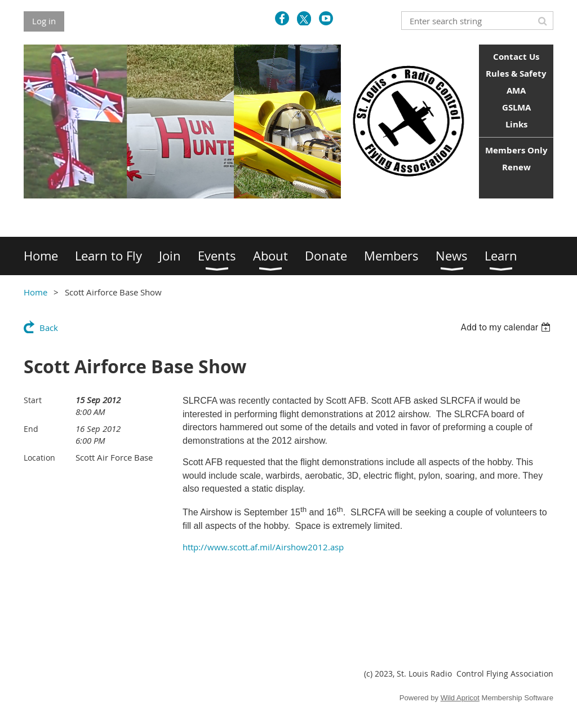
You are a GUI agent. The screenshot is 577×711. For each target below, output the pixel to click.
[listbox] (506, 327)
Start (33, 400)
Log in (44, 21)
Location (39, 457)
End (31, 428)
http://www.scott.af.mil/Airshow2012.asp (263, 547)
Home (35, 292)
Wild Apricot (460, 698)
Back (48, 327)
